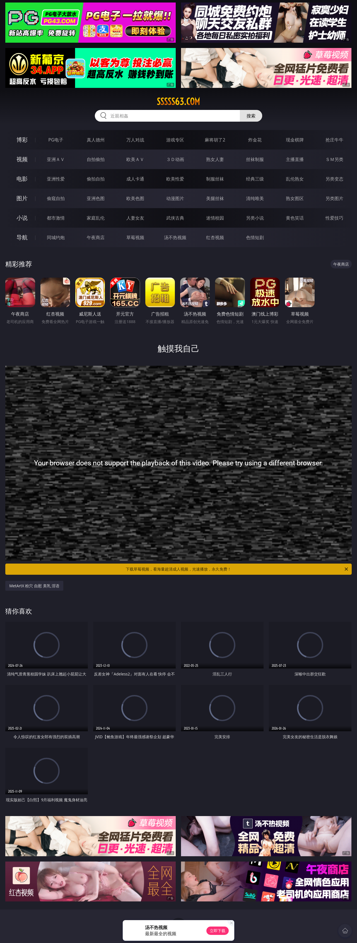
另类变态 (334, 179)
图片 (22, 198)
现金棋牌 (295, 140)
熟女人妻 (215, 159)
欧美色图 (135, 198)
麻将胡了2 (215, 140)
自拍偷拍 (96, 159)
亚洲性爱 (56, 179)
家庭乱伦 (96, 218)
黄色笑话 (295, 218)
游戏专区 (175, 140)
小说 (22, 218)
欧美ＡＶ (135, 159)
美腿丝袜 (215, 198)
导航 (22, 237)
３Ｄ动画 (175, 159)
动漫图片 (175, 198)
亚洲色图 (96, 198)
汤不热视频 (175, 237)
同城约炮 (56, 237)
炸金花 (255, 140)
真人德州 (96, 140)
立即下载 (217, 930)
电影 (22, 178)
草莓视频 (135, 237)
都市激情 (56, 218)
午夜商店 (96, 237)
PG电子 (55, 140)
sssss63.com (178, 101)
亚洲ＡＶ (56, 159)
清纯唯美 (255, 198)
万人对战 (135, 140)
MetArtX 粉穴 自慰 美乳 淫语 (34, 585)
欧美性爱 (175, 179)
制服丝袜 (215, 179)
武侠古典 (175, 218)
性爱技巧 (334, 218)
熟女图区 (295, 198)
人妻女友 (135, 218)
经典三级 (255, 179)
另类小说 (255, 218)
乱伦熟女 (295, 179)
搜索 (251, 116)
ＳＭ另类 (334, 159)
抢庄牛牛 (334, 140)
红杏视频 (215, 237)
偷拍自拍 (96, 179)
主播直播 (295, 159)
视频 (22, 159)
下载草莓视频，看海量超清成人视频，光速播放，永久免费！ (237, 569)
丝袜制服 (255, 159)
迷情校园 (215, 218)
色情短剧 (255, 237)
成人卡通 (135, 179)
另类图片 (334, 198)
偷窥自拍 (56, 198)
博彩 (22, 139)
